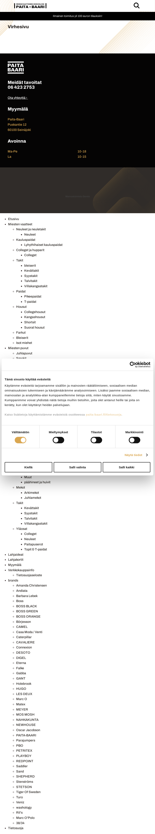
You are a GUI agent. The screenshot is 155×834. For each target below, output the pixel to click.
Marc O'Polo (25, 817)
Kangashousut (34, 317)
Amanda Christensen (31, 585)
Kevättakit (31, 270)
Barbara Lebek (27, 596)
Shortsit (30, 322)
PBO (19, 745)
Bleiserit (22, 337)
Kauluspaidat (25, 239)
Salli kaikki (126, 467)
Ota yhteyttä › (17, 97)
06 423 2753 (21, 87)
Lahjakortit (15, 559)
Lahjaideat (15, 554)
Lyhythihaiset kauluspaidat (43, 244)
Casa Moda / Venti (29, 632)
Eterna (21, 663)
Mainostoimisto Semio (77, 196)
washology (24, 807)
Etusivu (13, 219)
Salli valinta (77, 467)
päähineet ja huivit (37, 482)
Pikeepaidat (32, 296)
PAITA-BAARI (26, 735)
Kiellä (28, 467)
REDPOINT (24, 761)
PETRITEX (24, 750)
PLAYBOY (23, 756)
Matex (20, 704)
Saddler (22, 766)
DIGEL (21, 658)
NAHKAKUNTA (27, 719)
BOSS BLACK (26, 606)
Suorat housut (34, 327)
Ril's (19, 812)
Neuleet (30, 234)
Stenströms (24, 781)
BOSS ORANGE (28, 616)
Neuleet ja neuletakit (31, 229)
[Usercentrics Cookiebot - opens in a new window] (132, 364)
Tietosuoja (15, 828)
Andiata (21, 590)
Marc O (21, 699)
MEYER (22, 709)
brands (13, 580)
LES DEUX (24, 694)
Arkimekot (31, 492)
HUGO (21, 688)
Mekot (20, 487)
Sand (20, 771)
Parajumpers (25, 740)
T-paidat (30, 301)
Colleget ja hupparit (30, 250)
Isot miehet (24, 342)
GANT (20, 678)
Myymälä (14, 565)
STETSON (24, 787)
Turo (19, 797)
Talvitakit (30, 281)
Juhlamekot (32, 497)
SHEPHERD (25, 776)
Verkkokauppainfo (21, 570)
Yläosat (21, 528)
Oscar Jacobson (28, 730)
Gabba (21, 673)
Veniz (20, 802)
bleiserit (30, 265)
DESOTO (23, 652)
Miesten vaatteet (20, 224)
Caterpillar (24, 637)
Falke (20, 668)
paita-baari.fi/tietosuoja (103, 414)
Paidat (21, 291)
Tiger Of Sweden (28, 792)
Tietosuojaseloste (29, 575)
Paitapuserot (33, 544)
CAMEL (22, 626)
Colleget (30, 255)
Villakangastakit (35, 286)
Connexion (24, 647)
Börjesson (23, 621)
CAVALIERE (25, 642)
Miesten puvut (18, 348)
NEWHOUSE (26, 724)
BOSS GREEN (27, 611)
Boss (19, 601)
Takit (19, 260)
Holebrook (23, 683)
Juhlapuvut (24, 353)
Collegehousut (34, 312)
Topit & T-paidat (35, 549)
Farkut (21, 332)
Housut (21, 306)
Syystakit (31, 276)
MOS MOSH (25, 714)
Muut (28, 477)
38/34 (20, 823)
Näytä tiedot (133, 455)
